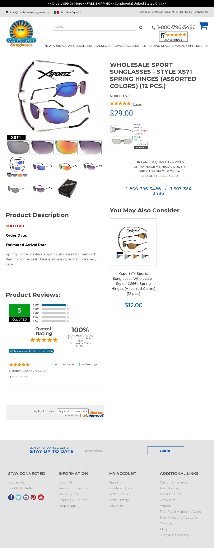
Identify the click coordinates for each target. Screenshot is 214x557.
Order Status (118, 494)
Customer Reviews (174, 482)
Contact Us (201, 11)
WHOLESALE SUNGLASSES (87, 45)
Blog (163, 529)
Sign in (143, 11)
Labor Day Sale (171, 494)
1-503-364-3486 (173, 191)
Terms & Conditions (73, 488)
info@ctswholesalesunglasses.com (30, 12)
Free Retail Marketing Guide (180, 512)
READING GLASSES (160, 45)
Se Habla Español (70, 12)
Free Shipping (170, 488)
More (201, 45)
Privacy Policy (69, 494)
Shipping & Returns (73, 500)
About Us (65, 482)
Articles (165, 506)
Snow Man (167, 500)
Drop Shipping (69, 506)
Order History (184, 11)
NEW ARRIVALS (56, 45)
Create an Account (163, 11)
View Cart (116, 506)
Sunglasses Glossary (174, 535)
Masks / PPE (184, 45)
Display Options (43, 411)
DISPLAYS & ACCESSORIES (126, 45)
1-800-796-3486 (144, 188)
